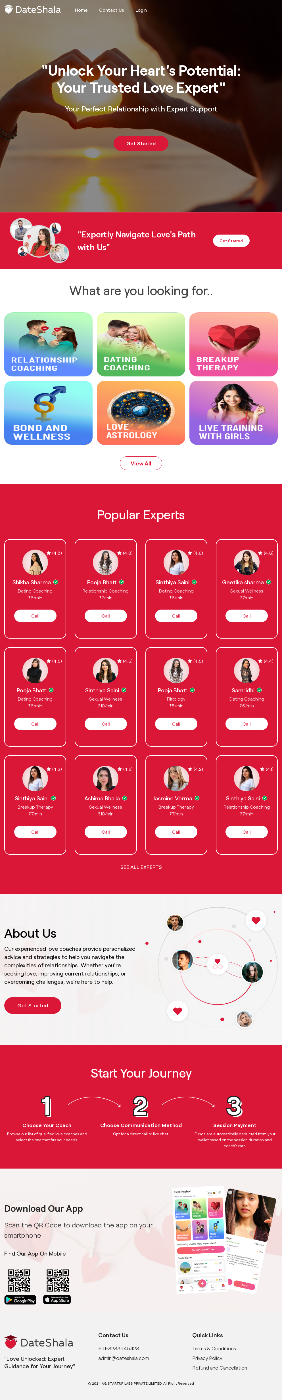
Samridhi (243, 690)
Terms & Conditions (214, 1348)
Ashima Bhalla (102, 798)
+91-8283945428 (118, 1348)
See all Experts (141, 867)
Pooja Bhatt (102, 582)
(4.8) (54, 553)
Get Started (141, 143)
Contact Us (111, 10)
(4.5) (54, 661)
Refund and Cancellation (219, 1367)
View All (141, 463)
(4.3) (54, 769)
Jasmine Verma (172, 798)
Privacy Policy (207, 1358)
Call (35, 615)
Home (81, 10)
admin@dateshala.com (123, 1358)
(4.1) (266, 769)
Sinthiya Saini (172, 582)
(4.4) (265, 661)
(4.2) (125, 769)
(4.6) (195, 553)
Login (141, 10)
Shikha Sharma (31, 582)
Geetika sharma (243, 582)
